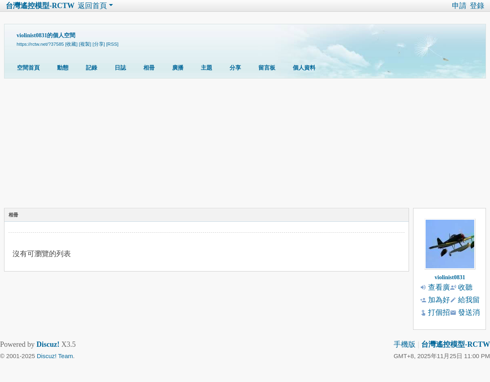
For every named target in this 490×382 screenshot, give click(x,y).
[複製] (85, 44)
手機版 (404, 344)
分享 (235, 68)
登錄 (477, 6)
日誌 (120, 68)
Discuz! (48, 344)
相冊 (149, 68)
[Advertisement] (243, 145)
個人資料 (304, 68)
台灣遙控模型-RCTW (40, 6)
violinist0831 (450, 277)
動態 (62, 68)
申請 (459, 6)
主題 (206, 68)
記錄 (91, 68)
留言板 (266, 68)
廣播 (177, 68)
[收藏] (71, 44)
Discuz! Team (55, 355)
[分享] (98, 44)
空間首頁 (28, 68)
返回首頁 (92, 6)
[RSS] (112, 44)
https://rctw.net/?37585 (40, 44)
